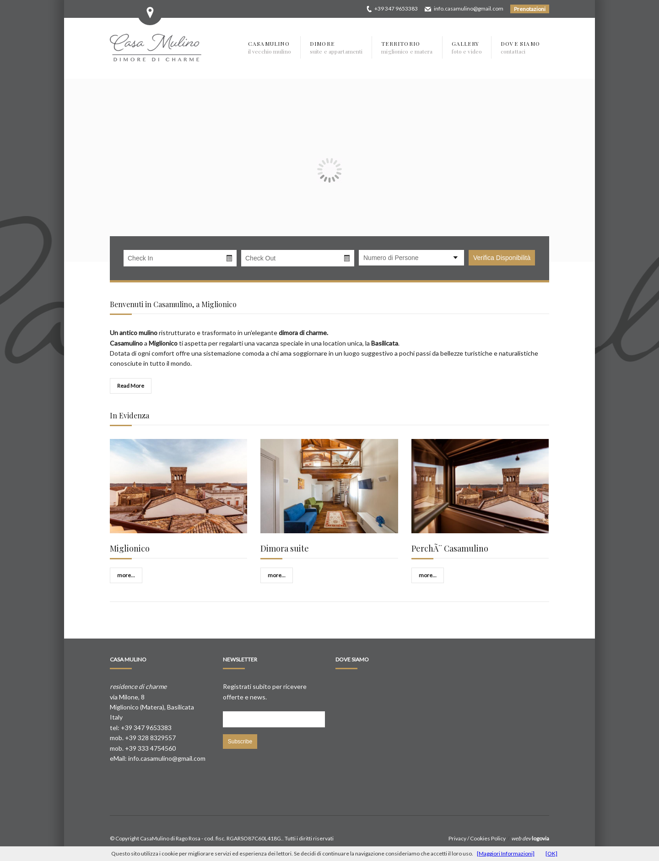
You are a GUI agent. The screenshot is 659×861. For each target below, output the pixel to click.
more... (126, 575)
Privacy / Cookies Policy (477, 838)
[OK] (551, 853)
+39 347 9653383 (396, 8)
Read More (130, 385)
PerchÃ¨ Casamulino (449, 548)
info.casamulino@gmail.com (468, 8)
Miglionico (130, 548)
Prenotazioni (530, 8)
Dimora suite (284, 548)
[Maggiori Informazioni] (506, 853)
